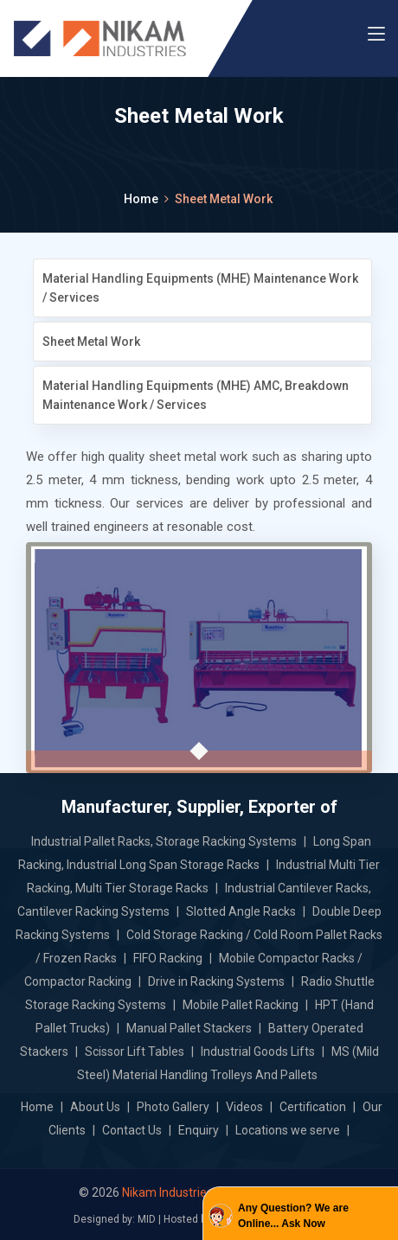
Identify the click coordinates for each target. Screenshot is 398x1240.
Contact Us (132, 1130)
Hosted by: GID (198, 1219)
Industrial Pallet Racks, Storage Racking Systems (164, 841)
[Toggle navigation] (376, 34)
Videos (244, 1107)
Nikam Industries (167, 1192)
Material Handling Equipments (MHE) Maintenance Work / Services (200, 288)
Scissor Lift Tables (134, 1051)
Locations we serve (287, 1130)
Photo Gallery (173, 1107)
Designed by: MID (115, 1219)
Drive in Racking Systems (216, 981)
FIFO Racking (167, 958)
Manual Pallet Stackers (189, 1028)
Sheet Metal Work (91, 341)
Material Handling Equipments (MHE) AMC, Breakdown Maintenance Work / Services (195, 395)
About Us (95, 1107)
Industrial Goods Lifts (258, 1051)
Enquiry (198, 1130)
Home (141, 199)
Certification (312, 1107)
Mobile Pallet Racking (240, 1005)
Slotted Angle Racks (241, 911)
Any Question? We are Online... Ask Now (293, 1216)
